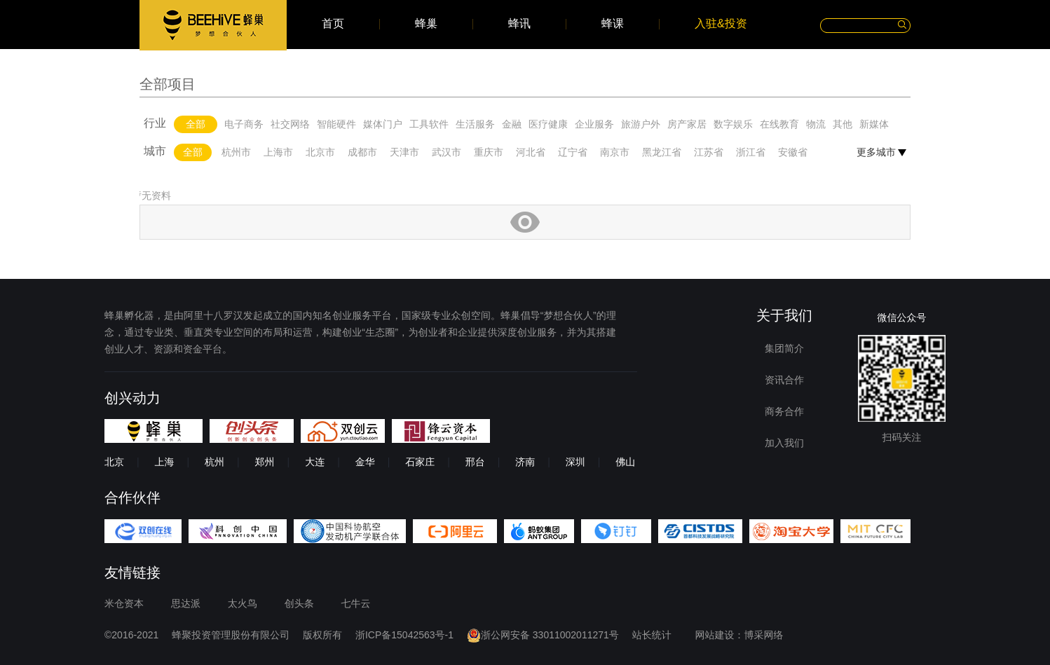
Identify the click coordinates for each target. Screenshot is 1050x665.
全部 (195, 124)
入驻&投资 (721, 23)
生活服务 (475, 124)
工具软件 (429, 124)
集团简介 (784, 348)
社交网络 (290, 124)
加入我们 (784, 442)
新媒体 (874, 124)
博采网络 (764, 634)
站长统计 (651, 634)
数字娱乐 (733, 124)
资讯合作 (784, 379)
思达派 (185, 603)
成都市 (362, 152)
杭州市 (236, 152)
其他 (842, 124)
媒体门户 (382, 124)
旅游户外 (640, 124)
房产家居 (687, 124)
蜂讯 (519, 23)
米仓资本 (124, 603)
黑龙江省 (661, 152)
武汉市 (446, 152)
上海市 (278, 152)
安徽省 (792, 152)
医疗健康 (548, 124)
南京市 (614, 152)
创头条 (299, 603)
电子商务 (244, 124)
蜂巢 (426, 23)
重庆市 (488, 152)
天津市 (404, 152)
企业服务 (594, 124)
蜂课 (612, 23)
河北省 (530, 152)
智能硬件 (336, 124)
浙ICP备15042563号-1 (404, 634)
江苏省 (708, 152)
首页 (333, 23)
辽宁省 (572, 152)
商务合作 (784, 411)
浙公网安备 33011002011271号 (543, 634)
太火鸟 (242, 603)
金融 (511, 124)
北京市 (320, 152)
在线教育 (779, 124)
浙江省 (750, 152)
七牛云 (356, 603)
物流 (816, 124)
